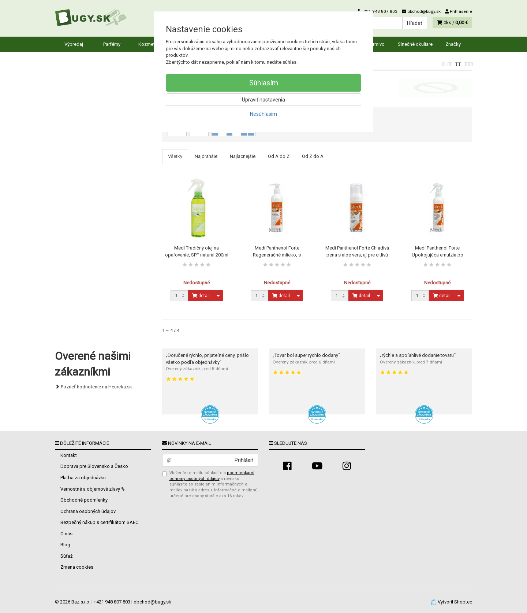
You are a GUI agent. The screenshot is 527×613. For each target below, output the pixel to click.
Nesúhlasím (263, 114)
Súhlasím (263, 82)
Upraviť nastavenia (263, 100)
